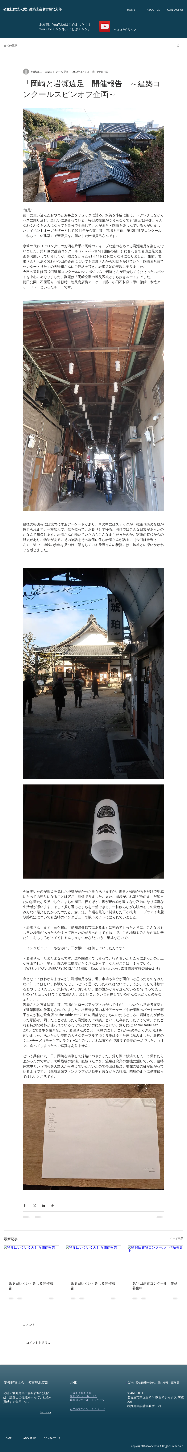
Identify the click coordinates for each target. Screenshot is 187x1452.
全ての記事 (10, 45)
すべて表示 (176, 1238)
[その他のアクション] (162, 71)
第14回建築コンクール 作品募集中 (154, 1285)
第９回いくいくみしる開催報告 (31, 1285)
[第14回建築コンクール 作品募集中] (155, 1261)
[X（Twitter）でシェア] (34, 1205)
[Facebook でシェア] (25, 1205)
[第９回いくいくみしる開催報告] (31, 1261)
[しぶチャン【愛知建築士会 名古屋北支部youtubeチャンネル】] (104, 26)
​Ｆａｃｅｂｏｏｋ (80, 1392)
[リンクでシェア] (53, 1205)
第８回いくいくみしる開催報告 (93, 1285)
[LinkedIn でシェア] (43, 1205)
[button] (178, 45)
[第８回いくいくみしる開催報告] (93, 1261)
